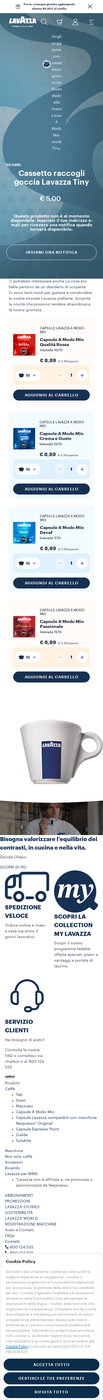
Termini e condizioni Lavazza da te (37, 1242)
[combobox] (27, 335)
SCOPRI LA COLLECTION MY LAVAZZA (73, 885)
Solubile (23, 1100)
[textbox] (27, 335)
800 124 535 (21, 1213)
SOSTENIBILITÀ (19, 1173)
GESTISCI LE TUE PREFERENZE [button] (51, 1378)
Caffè (10, 1049)
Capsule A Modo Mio (35, 1072)
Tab (19, 1054)
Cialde (22, 1095)
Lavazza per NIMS (21, 1134)
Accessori (14, 1122)
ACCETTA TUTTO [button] (51, 1365)
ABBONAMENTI (19, 1155)
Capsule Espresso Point (37, 1089)
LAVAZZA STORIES (22, 1167)
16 (28, 335)
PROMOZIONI (17, 1161)
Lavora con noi (19, 1219)
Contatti (12, 1201)
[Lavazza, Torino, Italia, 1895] (23, 21)
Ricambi (12, 1128)
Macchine (14, 1111)
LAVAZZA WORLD (21, 1178)
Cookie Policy (17, 1346)
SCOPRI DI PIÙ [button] (13, 827)
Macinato (24, 1066)
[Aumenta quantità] (82, 335)
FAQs (10, 1196)
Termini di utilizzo (21, 1230)
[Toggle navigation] (91, 21)
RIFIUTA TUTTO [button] (51, 1392)
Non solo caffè (18, 1116)
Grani (21, 1060)
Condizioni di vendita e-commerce (37, 1236)
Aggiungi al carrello (52, 355)
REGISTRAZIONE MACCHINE (31, 1184)
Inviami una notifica (51, 190)
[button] (89, 6)
